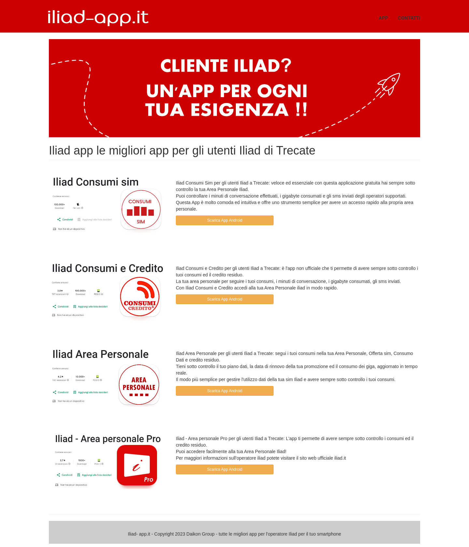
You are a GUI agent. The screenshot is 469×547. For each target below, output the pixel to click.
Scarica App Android (224, 220)
